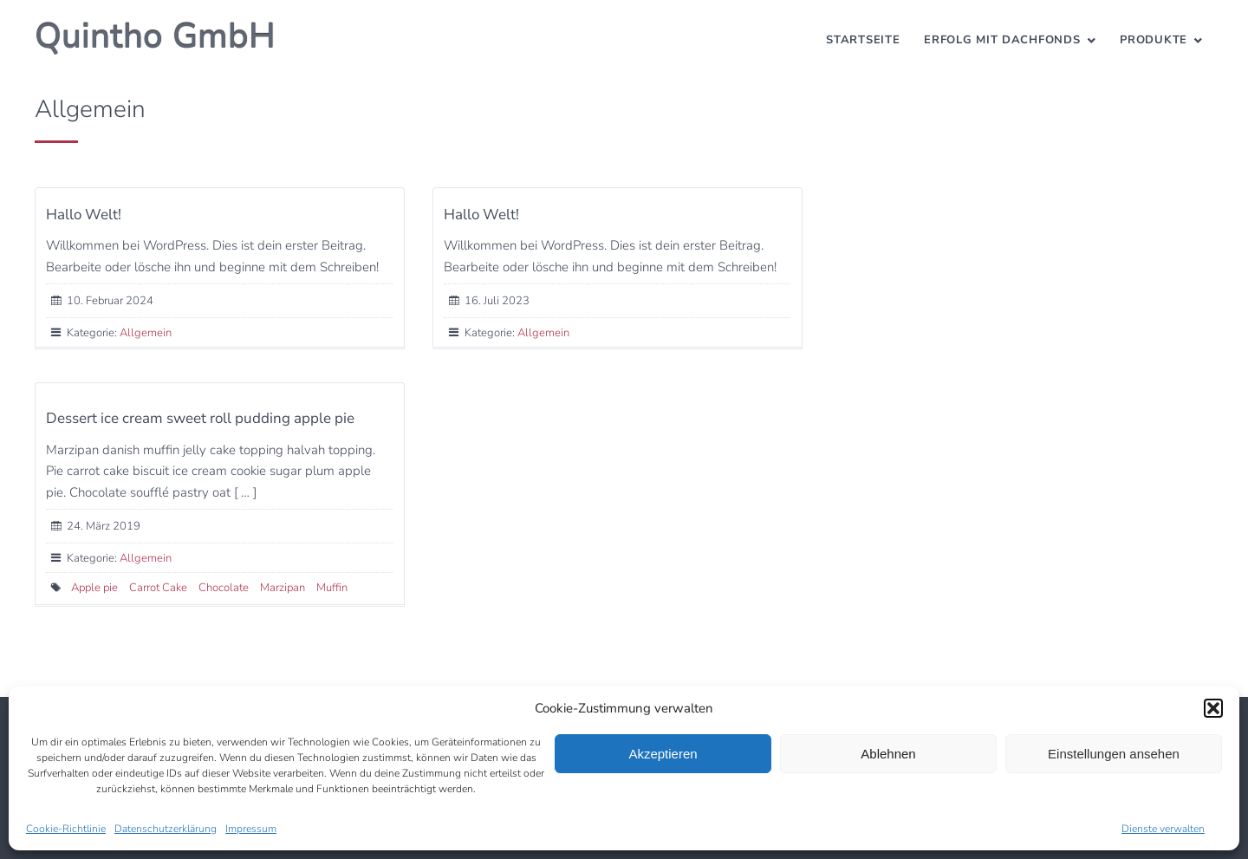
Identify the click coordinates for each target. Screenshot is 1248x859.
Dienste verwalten (1163, 829)
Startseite (863, 40)
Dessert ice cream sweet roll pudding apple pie (200, 418)
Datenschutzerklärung (165, 829)
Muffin (332, 587)
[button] (1213, 708)
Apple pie (94, 587)
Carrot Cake (158, 587)
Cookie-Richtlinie (66, 829)
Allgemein (146, 333)
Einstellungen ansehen (1114, 753)
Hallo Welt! (83, 215)
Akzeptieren (662, 753)
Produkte (1153, 40)
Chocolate (223, 587)
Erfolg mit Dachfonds (1002, 40)
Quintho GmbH (155, 36)
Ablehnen (888, 753)
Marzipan (282, 587)
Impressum (250, 829)
